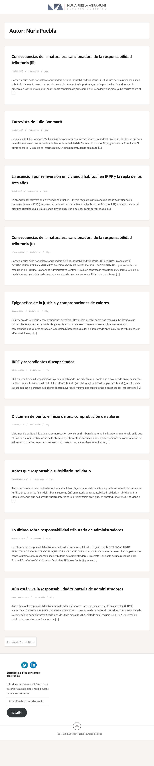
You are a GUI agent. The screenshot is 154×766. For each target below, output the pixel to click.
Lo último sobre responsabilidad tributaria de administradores (66, 545)
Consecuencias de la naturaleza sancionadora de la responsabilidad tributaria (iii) (73, 59)
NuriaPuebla (40, 71)
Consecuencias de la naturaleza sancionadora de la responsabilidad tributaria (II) (73, 240)
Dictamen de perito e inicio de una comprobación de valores (75, 425)
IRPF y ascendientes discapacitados (54, 367)
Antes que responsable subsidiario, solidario (65, 483)
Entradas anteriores (20, 667)
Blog (55, 71)
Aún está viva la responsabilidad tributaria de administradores (66, 611)
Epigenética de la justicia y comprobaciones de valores (68, 305)
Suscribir (16, 738)
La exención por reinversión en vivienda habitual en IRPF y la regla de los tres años (74, 179)
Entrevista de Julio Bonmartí (46, 121)
